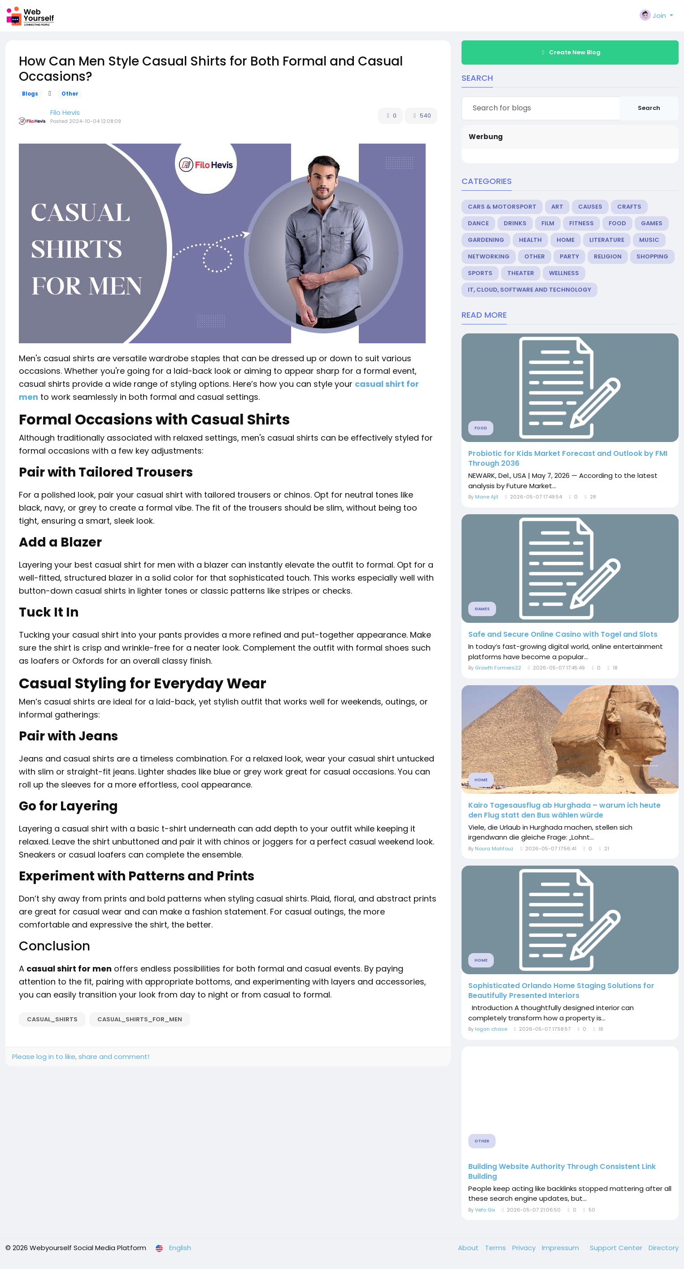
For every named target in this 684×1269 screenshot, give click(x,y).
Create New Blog (570, 52)
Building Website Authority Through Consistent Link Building (562, 1171)
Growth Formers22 (498, 667)
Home (566, 240)
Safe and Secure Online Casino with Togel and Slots (563, 634)
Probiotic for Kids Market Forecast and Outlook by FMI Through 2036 (567, 458)
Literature (606, 240)
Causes (590, 206)
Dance (478, 223)
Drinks (515, 223)
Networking (489, 256)
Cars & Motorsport (502, 206)
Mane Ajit (486, 496)
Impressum (561, 1247)
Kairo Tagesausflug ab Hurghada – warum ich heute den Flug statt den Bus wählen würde (564, 810)
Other (69, 93)
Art (557, 206)
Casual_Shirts (52, 1019)
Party (569, 256)
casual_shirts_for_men (139, 1019)
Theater (520, 273)
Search (649, 108)
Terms (496, 1247)
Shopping (652, 256)
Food (617, 223)
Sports (480, 273)
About (469, 1247)
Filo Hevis (65, 112)
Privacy (524, 1247)
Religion (608, 256)
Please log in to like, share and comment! (80, 1056)
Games (651, 223)
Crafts (629, 206)
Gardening (486, 240)
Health (530, 240)
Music (649, 240)
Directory (664, 1247)
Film (547, 223)
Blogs (30, 93)
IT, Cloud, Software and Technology (529, 289)
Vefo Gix (485, 1209)
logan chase (491, 1029)
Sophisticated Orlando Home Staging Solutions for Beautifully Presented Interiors (561, 991)
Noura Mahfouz (494, 848)
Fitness (581, 223)
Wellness (564, 273)
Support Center (617, 1247)
